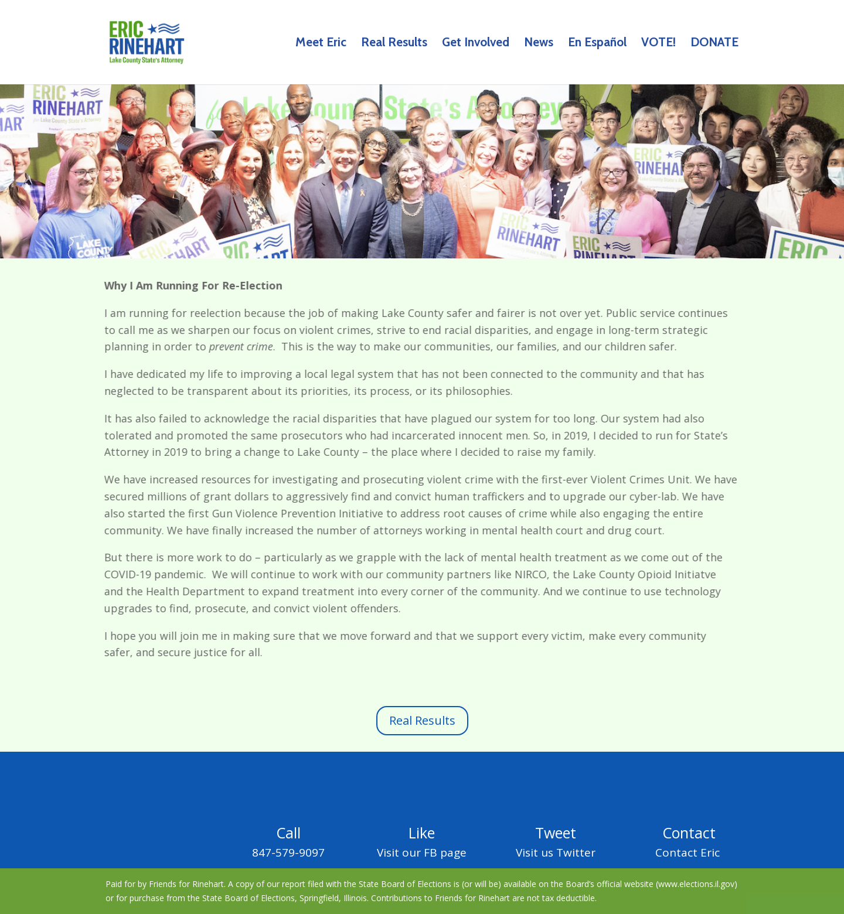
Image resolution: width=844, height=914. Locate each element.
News (538, 43)
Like (422, 833)
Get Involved (475, 43)
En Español (597, 43)
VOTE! (658, 43)
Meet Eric (320, 43)
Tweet (555, 833)
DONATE (714, 43)
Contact (689, 833)
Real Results (394, 43)
